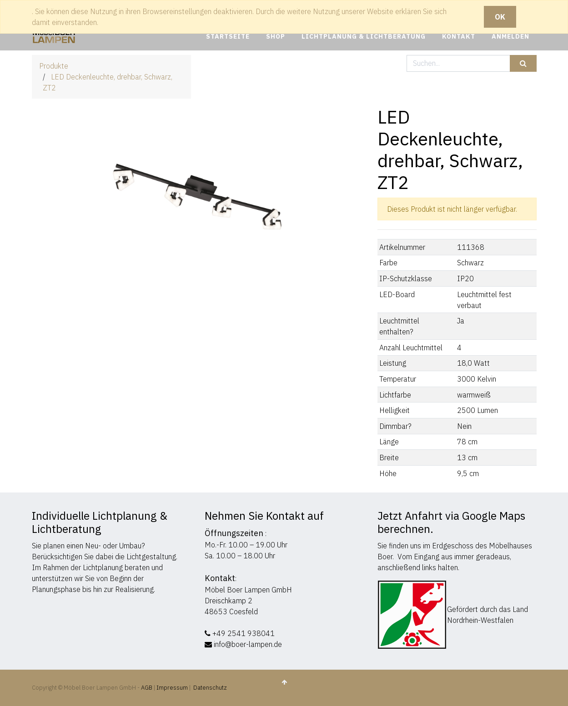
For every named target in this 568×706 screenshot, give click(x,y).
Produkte (53, 65)
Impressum (172, 687)
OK (500, 16)
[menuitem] (228, 37)
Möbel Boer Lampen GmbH (248, 589)
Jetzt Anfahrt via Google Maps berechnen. (451, 522)
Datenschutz (210, 687)
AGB (147, 687)
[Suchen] (523, 63)
